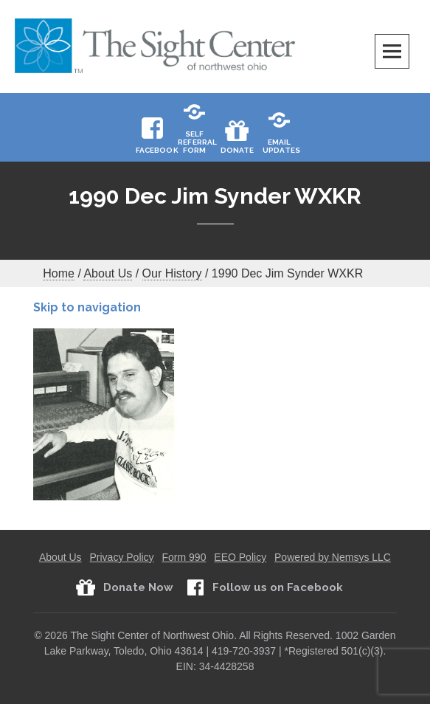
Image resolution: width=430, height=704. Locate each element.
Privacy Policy (121, 557)
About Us (107, 273)
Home (58, 273)
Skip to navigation (87, 307)
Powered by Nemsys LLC (332, 557)
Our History (172, 273)
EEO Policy (240, 557)
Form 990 (184, 557)
